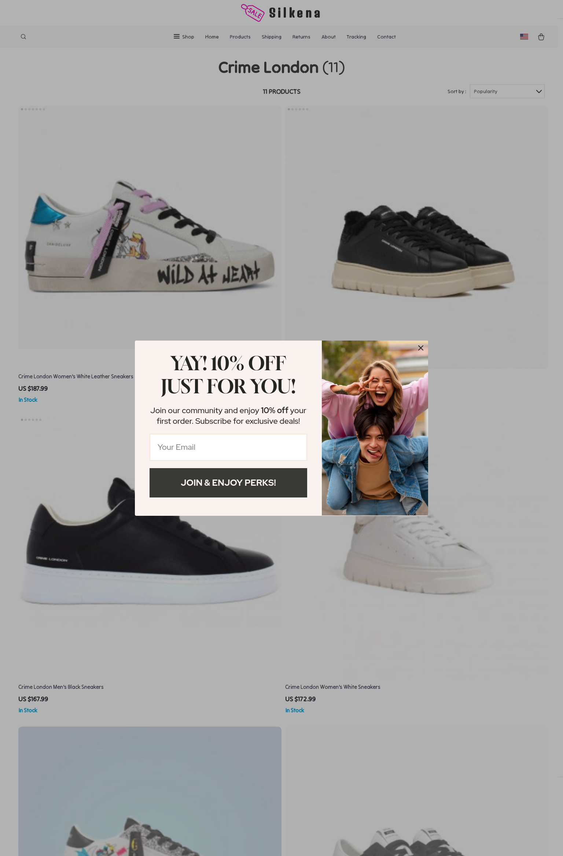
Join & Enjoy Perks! (228, 482)
